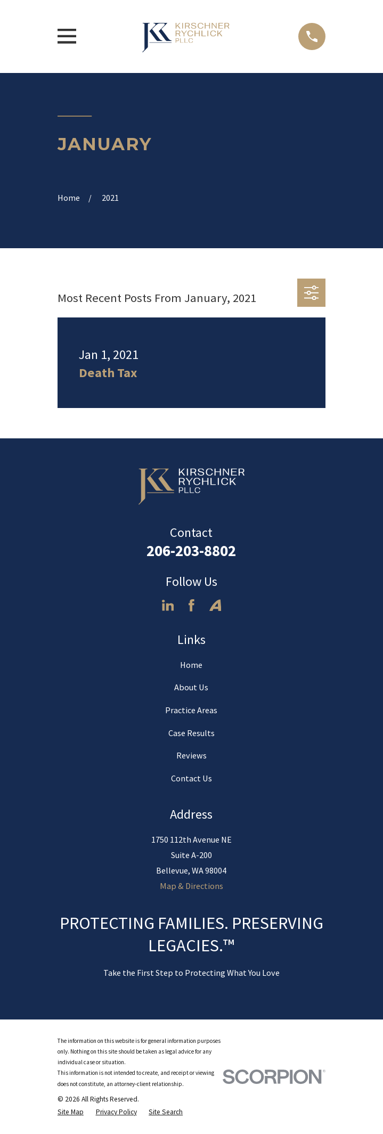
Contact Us (191, 778)
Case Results (191, 733)
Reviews (191, 755)
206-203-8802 (191, 550)
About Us (191, 687)
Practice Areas (191, 710)
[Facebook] (191, 605)
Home (191, 664)
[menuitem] (71, 1112)
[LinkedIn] (168, 605)
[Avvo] (215, 605)
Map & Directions (191, 885)
